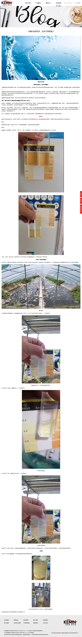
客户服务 (6, 623)
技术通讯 (25, 620)
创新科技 (35, 623)
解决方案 (28, 3)
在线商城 (58, 3)
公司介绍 (45, 623)
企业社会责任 (17, 623)
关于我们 (58, 6)
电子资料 (35, 620)
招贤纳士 (16, 620)
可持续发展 (26, 623)
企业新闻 (45, 620)
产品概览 (38, 3)
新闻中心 (48, 3)
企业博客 (6, 620)
